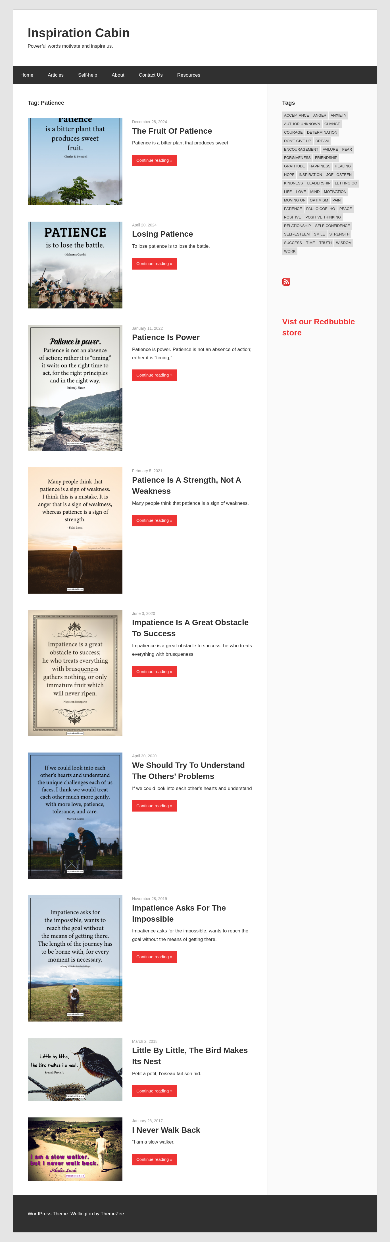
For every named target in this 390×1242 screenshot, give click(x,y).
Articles (56, 75)
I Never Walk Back (166, 1130)
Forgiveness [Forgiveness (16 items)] (297, 157)
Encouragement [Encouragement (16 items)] (301, 149)
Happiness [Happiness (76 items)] (319, 166)
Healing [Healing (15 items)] (343, 166)
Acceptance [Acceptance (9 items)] (296, 115)
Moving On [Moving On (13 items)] (295, 200)
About (118, 75)
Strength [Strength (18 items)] (339, 234)
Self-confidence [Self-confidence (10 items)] (332, 226)
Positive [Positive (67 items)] (292, 217)
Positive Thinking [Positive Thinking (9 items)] (323, 217)
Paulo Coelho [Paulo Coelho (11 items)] (320, 209)
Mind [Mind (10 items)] (315, 192)
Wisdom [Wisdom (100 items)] (344, 243)
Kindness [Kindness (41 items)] (293, 183)
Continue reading (152, 160)
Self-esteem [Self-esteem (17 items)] (297, 234)
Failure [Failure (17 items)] (330, 149)
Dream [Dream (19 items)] (322, 141)
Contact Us (151, 75)
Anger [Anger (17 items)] (319, 115)
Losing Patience (162, 234)
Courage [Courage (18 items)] (293, 132)
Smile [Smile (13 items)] (319, 234)
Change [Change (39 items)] (332, 124)
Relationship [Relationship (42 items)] (297, 226)
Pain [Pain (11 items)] (336, 200)
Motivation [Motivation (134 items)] (335, 192)
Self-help (87, 75)
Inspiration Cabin (79, 33)
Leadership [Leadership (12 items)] (318, 183)
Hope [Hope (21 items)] (289, 175)
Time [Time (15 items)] (310, 243)
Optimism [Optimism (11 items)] (319, 200)
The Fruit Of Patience (172, 131)
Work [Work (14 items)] (289, 251)
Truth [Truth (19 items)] (325, 243)
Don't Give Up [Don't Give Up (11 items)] (297, 141)
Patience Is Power (166, 337)
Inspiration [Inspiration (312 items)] (310, 175)
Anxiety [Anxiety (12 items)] (339, 115)
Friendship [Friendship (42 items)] (326, 157)
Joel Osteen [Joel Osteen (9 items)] (339, 175)
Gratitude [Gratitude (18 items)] (294, 166)
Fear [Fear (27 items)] (347, 149)
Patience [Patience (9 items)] (293, 209)
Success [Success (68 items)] (293, 243)
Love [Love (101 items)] (301, 192)
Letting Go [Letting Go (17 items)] (346, 183)
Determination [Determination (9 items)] (322, 132)
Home (26, 75)
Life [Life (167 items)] (288, 192)
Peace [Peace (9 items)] (345, 209)
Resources (188, 75)
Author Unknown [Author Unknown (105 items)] (302, 124)
